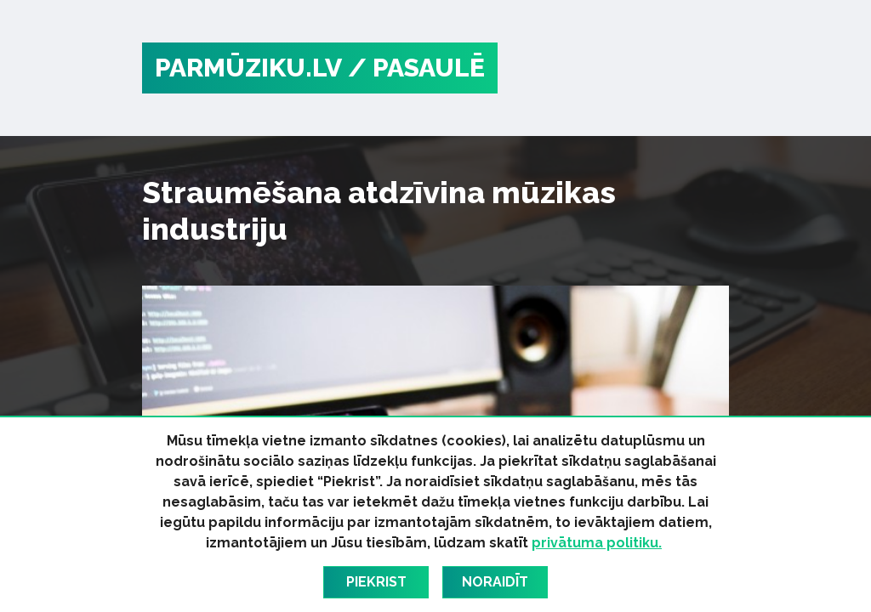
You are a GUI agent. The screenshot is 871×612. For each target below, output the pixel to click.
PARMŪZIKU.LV (248, 67)
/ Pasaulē (416, 67)
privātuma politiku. (597, 543)
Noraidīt (495, 582)
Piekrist (376, 582)
